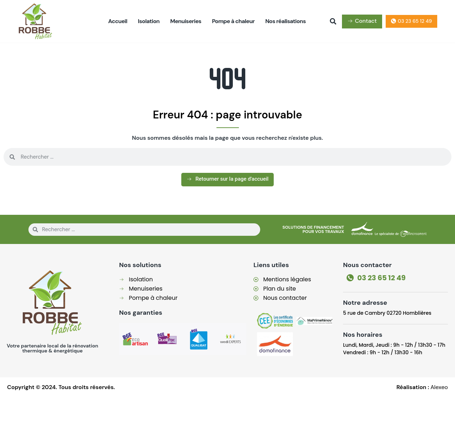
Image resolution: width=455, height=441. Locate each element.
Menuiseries (185, 21)
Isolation (149, 21)
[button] (333, 21)
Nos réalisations (285, 21)
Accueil (117, 21)
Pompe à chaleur (233, 21)
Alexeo (439, 387)
